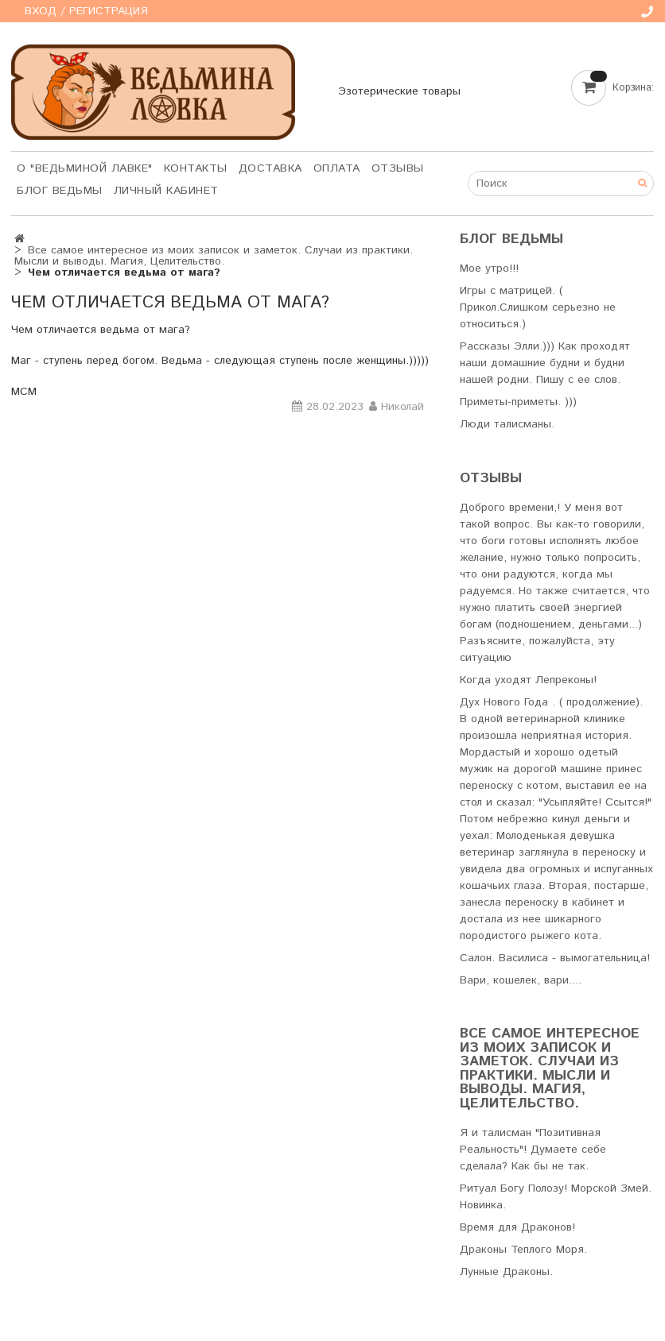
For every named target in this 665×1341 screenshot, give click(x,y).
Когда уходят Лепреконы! (528, 680)
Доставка (270, 168)
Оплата (336, 168)
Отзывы (397, 168)
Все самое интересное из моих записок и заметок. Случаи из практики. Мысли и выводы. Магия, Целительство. (214, 255)
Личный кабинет (166, 191)
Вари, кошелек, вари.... (520, 980)
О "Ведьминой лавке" (85, 168)
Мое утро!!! (489, 268)
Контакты (196, 168)
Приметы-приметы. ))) (518, 402)
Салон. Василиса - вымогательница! (555, 958)
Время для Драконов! (517, 1227)
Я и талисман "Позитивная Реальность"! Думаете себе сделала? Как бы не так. (533, 1149)
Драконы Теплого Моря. (523, 1250)
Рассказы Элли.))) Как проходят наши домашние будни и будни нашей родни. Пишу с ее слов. (545, 363)
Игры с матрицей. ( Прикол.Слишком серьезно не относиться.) (538, 307)
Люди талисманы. (507, 424)
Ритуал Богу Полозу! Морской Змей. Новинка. (555, 1197)
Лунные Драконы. (506, 1272)
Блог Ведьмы (60, 191)
